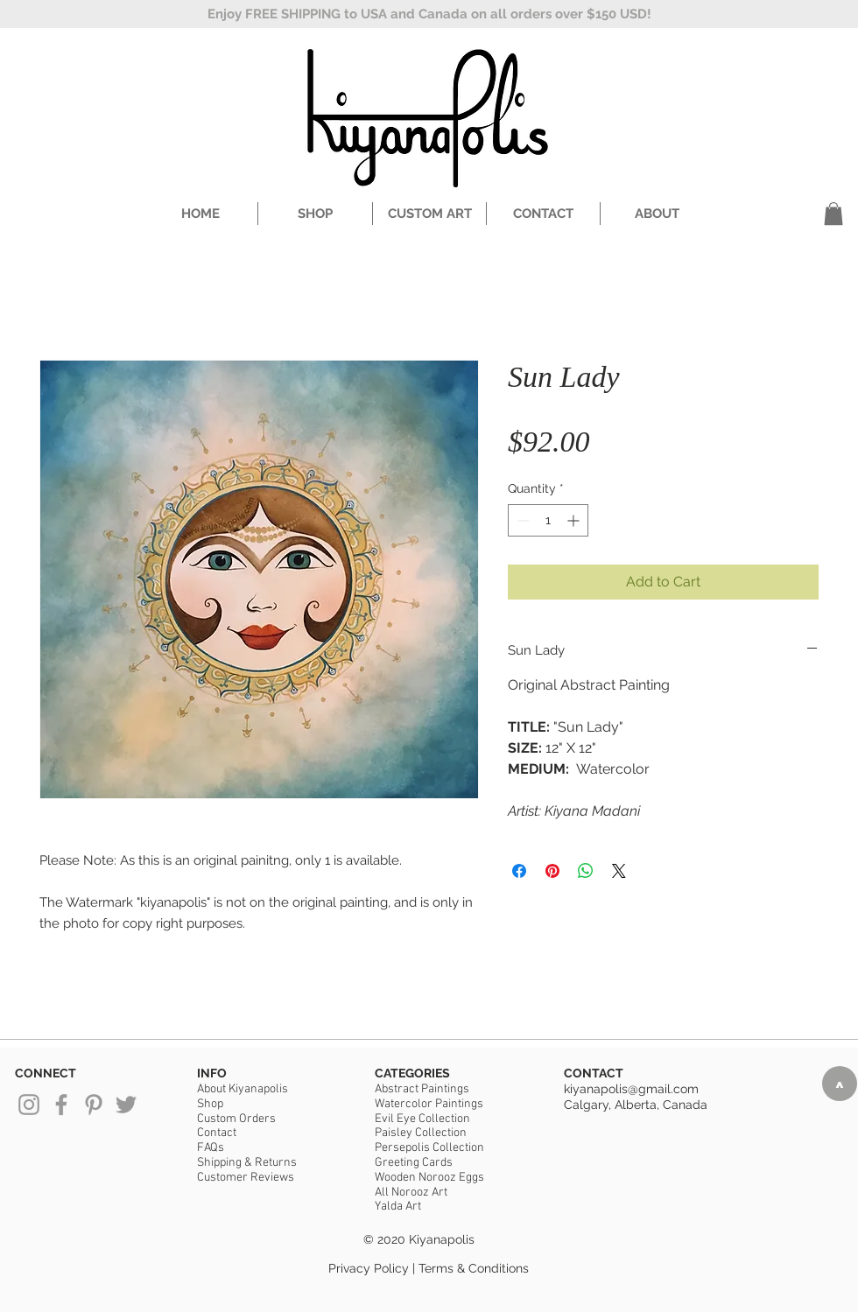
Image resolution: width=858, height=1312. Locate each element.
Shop (210, 1104)
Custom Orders (236, 1119)
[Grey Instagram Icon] (29, 1105)
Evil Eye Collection (422, 1119)
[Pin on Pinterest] (552, 870)
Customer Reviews (245, 1177)
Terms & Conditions (473, 1268)
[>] (839, 1083)
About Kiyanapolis (242, 1089)
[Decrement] (521, 520)
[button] (833, 213)
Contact (216, 1133)
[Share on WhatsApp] (585, 870)
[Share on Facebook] (519, 870)
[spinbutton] (548, 520)
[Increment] (575, 520)
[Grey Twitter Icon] (126, 1105)
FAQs (210, 1147)
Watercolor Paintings (429, 1104)
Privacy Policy (368, 1268)
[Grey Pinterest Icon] (94, 1105)
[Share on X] (618, 870)
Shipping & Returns (247, 1162)
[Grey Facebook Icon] (61, 1105)
